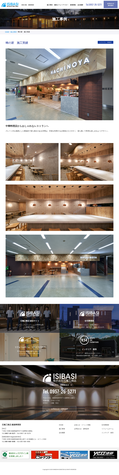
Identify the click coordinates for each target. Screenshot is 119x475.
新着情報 (73, 5)
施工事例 (49, 5)
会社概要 (80, 5)
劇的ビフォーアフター (61, 5)
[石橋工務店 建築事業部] (18, 5)
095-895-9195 (10, 444)
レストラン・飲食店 (105, 43)
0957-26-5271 (10, 436)
